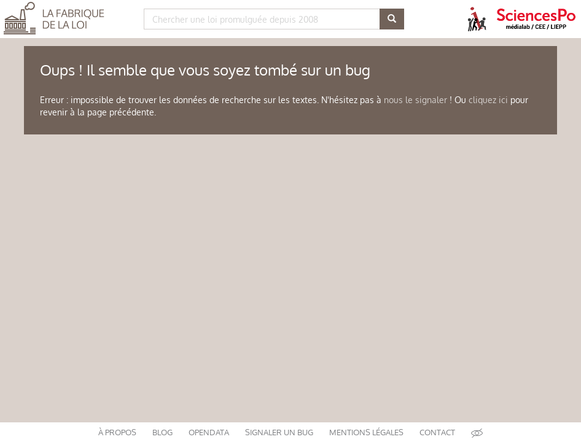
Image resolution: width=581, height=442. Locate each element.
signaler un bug (279, 432)
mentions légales (366, 432)
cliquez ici (488, 100)
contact (437, 432)
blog (162, 432)
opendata (209, 432)
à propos (117, 432)
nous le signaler (415, 100)
